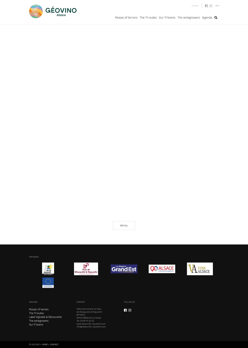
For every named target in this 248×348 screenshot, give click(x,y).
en (217, 6)
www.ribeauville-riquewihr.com (91, 324)
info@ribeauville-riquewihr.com (91, 326)
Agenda (207, 17)
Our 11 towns (167, 17)
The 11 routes (148, 17)
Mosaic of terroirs (126, 17)
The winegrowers (188, 17)
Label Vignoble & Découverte (45, 317)
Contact (195, 6)
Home (45, 344)
